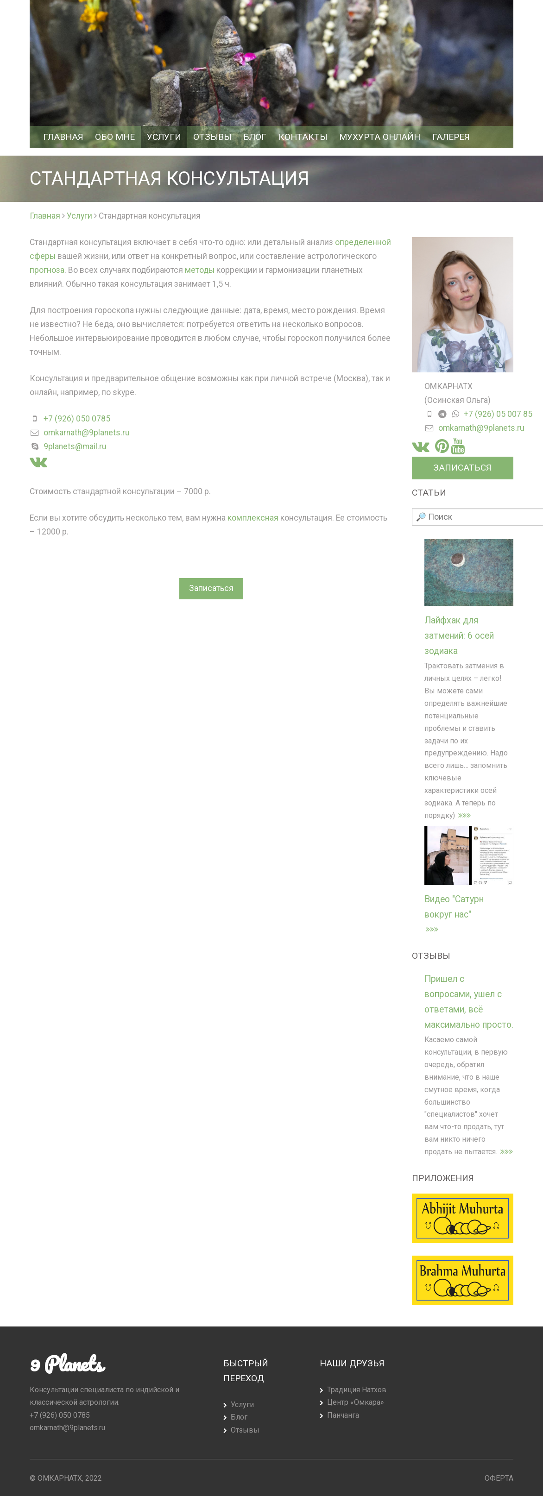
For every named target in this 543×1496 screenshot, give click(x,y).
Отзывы (212, 137)
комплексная (252, 517)
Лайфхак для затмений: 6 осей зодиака (459, 635)
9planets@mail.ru (75, 446)
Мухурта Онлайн (379, 137)
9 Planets (66, 1363)
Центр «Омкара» (355, 1402)
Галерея (451, 137)
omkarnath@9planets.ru (87, 432)
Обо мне (115, 137)
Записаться (211, 588)
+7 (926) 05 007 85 (498, 414)
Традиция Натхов (356, 1389)
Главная (63, 137)
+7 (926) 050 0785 (77, 418)
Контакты (303, 137)
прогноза (47, 270)
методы (200, 270)
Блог (254, 137)
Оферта (499, 1478)
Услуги (164, 137)
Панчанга (343, 1415)
